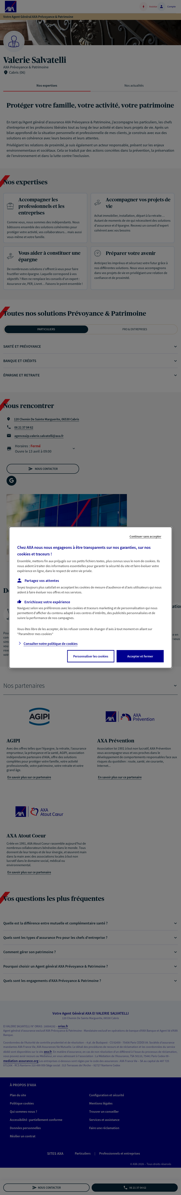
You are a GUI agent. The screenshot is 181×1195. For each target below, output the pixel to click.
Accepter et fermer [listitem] (140, 656)
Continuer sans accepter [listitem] (145, 536)
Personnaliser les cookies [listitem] (90, 656)
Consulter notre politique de (50, 643)
